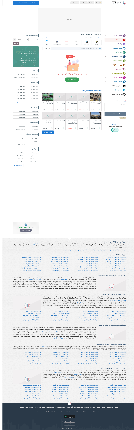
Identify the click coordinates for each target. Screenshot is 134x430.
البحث (89, 3)
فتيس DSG (33, 144)
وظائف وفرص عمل (116, 94)
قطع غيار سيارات (19, 158)
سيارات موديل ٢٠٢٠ (18, 95)
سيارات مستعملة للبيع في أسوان (115, 385)
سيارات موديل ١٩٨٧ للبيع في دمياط (86, 268)
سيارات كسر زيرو (19, 74)
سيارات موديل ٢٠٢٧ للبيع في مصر (115, 352)
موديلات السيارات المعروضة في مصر (30, 270)
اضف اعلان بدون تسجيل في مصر (115, 300)
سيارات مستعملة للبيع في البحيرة (59, 387)
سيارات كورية (20, 114)
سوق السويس (40, 346)
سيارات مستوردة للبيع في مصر (31, 311)
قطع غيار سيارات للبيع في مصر (87, 313)
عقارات (96, 407)
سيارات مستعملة (32, 77)
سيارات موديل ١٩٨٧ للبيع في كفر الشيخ (85, 270)
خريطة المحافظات (51, 411)
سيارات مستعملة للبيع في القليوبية (58, 391)
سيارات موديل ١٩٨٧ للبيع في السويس (86, 261)
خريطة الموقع (81, 2)
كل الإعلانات (118, 44)
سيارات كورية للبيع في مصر (88, 358)
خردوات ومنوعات (76, 407)
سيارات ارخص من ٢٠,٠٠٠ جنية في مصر (86, 315)
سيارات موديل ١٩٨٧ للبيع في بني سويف (57, 266)
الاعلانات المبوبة (34, 244)
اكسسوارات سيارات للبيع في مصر (59, 313)
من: (34, 39)
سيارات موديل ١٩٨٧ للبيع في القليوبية (57, 263)
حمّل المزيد (43, 38)
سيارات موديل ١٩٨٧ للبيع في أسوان (114, 257)
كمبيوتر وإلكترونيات (116, 56)
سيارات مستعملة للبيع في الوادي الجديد (85, 393)
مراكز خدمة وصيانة (32, 161)
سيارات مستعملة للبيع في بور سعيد (30, 393)
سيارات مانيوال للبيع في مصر (116, 361)
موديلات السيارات (16, 102)
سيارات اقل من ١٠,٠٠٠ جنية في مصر (25, 49)
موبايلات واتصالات (116, 60)
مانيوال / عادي (32, 138)
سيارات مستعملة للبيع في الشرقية (58, 389)
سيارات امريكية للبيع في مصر (60, 356)
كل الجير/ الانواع (19, 144)
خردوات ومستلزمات (116, 65)
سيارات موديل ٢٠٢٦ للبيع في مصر (87, 352)
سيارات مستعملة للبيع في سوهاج (58, 396)
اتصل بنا (36, 411)
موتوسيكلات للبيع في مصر (32, 313)
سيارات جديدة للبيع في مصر (116, 311)
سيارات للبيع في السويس (117, 250)
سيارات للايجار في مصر (117, 313)
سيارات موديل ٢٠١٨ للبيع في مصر (87, 356)
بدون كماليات (33, 126)
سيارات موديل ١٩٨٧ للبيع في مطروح (58, 270)
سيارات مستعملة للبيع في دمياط (87, 396)
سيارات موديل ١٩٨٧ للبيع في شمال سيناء (28, 268)
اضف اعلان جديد (67, 424)
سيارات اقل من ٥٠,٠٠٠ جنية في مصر (25, 53)
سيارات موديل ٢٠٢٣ (31, 92)
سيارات (101, 407)
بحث (14, 43)
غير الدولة (96, 2)
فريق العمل (81, 411)
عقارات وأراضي (117, 52)
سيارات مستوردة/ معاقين (17, 77)
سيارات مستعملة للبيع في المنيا (115, 393)
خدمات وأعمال (117, 90)
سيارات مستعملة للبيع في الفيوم (115, 391)
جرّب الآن (113, 130)
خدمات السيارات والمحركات (32, 279)
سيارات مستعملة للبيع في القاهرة (87, 391)
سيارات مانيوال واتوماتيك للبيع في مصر (85, 363)
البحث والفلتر (118, 40)
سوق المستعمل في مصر (55, 338)
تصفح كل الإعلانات (69, 79)
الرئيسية (114, 407)
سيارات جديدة (33, 74)
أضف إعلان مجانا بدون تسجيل (23, 3)
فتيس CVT (20, 141)
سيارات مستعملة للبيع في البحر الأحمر (86, 387)
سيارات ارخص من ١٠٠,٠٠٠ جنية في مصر (113, 317)
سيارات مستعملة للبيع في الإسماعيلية (113, 387)
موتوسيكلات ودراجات (18, 161)
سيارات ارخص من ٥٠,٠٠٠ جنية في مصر (57, 315)
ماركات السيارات (16, 165)
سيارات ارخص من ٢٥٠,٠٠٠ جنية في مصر (29, 317)
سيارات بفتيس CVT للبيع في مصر (30, 361)
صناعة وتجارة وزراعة (116, 86)
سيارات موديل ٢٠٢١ (31, 95)
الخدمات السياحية (65, 377)
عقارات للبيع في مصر (80, 302)
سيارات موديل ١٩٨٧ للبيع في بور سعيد (29, 266)
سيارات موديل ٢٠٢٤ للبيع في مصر (30, 352)
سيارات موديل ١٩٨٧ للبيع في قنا (115, 270)
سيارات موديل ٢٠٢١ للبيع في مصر (59, 354)
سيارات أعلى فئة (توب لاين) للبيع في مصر (29, 320)
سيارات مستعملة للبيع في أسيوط (87, 385)
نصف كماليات (20, 126)
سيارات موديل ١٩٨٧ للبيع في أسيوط (86, 257)
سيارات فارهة (20, 117)
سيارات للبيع (96, 37)
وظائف (19, 407)
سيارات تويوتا (33, 152)
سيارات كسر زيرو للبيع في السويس (66, 250)
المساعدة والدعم (72, 2)
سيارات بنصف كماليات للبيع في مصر (86, 320)
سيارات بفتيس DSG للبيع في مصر (115, 363)
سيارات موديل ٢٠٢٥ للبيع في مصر (59, 352)
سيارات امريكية (32, 111)
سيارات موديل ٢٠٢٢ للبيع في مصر (87, 354)
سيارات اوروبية (19, 111)
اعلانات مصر (45, 132)
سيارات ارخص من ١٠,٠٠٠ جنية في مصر (114, 315)
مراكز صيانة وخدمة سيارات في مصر (30, 363)
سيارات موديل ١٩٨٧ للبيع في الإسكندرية (29, 257)
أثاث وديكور (118, 69)
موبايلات (84, 407)
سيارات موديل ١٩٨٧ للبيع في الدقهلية (114, 261)
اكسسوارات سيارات (31, 158)
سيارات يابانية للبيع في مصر (116, 358)
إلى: (24, 39)
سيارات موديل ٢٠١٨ (18, 98)
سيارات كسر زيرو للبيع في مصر (59, 311)
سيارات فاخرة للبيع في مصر (32, 358)
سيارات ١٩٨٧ (90, 37)
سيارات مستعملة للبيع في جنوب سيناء (113, 396)
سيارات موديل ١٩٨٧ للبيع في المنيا (114, 266)
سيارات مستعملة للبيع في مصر (87, 311)
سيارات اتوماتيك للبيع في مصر (87, 361)
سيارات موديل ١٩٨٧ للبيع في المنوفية (29, 263)
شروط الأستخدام (74, 411)
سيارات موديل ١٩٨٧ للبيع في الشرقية (58, 261)
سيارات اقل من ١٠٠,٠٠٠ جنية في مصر (25, 58)
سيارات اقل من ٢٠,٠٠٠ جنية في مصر (25, 51)
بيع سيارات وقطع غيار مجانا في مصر (46, 331)
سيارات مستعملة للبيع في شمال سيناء (29, 396)
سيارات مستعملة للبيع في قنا (116, 398)
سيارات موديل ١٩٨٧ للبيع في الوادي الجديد (84, 266)
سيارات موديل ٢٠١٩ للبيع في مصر (115, 356)
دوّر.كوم (35, 278)
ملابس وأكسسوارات (116, 73)
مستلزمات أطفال (117, 81)
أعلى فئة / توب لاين (18, 129)
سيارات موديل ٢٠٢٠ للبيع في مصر (30, 354)
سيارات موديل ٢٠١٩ (31, 98)
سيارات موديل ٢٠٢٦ (18, 86)
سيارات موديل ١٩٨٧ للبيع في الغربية (30, 261)
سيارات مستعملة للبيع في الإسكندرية (29, 385)
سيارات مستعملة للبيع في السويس (84, 250)
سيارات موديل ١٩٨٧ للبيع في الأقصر (58, 257)
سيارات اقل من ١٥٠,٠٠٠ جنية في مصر (25, 60)
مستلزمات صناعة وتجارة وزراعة (51, 372)
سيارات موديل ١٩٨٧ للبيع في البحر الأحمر (85, 259)
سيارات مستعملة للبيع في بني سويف (58, 393)
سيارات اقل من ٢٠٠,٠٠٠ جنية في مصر (25, 62)
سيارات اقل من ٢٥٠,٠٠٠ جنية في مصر (25, 65)
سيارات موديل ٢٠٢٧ (31, 86)
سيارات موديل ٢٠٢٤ (18, 89)
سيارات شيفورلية (19, 152)
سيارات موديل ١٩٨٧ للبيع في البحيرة (58, 259)
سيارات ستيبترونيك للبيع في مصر (59, 361)
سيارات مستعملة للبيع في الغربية (30, 389)
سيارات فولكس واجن (18, 155)
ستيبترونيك (33, 141)
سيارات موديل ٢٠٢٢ (18, 92)
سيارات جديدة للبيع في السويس (102, 250)
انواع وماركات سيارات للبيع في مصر (58, 363)
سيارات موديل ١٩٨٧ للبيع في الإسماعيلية (113, 259)
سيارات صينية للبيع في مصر (60, 358)
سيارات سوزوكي (32, 155)
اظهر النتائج (114, 114)
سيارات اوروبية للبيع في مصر (32, 356)
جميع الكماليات (32, 129)
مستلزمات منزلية (117, 77)
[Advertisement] (67, 20)
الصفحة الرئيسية (117, 35)
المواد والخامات (75, 374)
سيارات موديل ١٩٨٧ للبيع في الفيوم (114, 263)
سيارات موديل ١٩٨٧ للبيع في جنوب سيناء (113, 268)
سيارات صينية (33, 117)
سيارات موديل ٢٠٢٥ (31, 89)
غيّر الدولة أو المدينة (89, 411)
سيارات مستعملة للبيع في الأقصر (59, 385)
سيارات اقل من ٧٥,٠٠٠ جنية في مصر (25, 55)
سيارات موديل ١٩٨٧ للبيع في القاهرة (86, 263)
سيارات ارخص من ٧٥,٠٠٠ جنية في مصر (29, 315)
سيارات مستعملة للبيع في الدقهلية (114, 389)
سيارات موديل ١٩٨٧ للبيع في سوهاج (58, 268)
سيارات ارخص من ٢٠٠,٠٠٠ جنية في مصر (57, 317)
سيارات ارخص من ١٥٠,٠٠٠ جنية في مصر (85, 317)
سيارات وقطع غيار (116, 48)
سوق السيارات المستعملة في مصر (30, 398)
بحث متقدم (120, 117)
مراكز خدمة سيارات (59, 279)
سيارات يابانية (33, 114)
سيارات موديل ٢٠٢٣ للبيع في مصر (115, 354)
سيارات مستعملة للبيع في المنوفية (30, 391)
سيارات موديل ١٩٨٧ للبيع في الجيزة (30, 259)
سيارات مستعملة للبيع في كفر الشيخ (86, 398)
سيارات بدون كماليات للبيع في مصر (114, 320)
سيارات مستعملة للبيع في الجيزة (31, 387)
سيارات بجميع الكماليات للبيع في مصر (58, 320)
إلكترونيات (90, 407)
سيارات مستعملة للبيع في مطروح (58, 398)
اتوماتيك (21, 138)
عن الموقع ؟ (97, 411)
